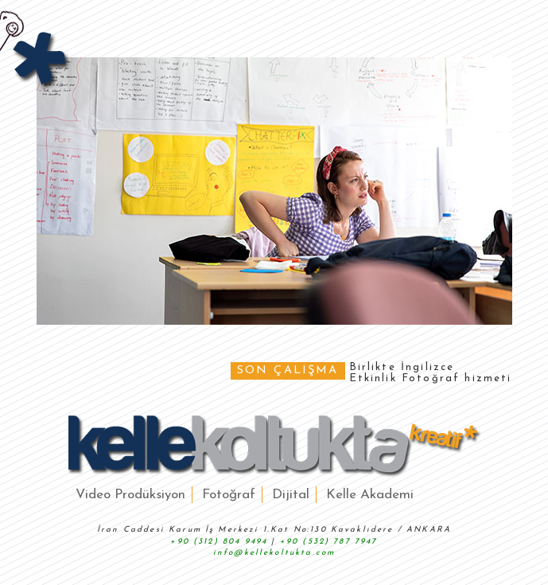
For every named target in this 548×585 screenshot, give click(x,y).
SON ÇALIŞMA (288, 370)
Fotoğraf (228, 494)
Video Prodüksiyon (130, 494)
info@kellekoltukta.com (274, 552)
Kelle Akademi (370, 494)
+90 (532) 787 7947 (329, 541)
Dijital (290, 494)
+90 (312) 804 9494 (218, 541)
